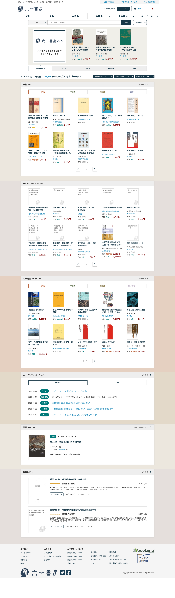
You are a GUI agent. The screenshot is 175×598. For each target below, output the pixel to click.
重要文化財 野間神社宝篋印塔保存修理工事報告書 (73, 509)
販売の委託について (102, 76)
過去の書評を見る (141, 427)
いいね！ (56, 494)
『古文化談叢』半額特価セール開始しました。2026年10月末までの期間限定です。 (83, 409)
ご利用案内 (110, 2)
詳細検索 (139, 22)
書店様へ (47, 560)
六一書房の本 (26, 552)
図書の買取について (143, 76)
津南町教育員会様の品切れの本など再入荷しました (71, 403)
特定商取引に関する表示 (118, 563)
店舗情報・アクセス (130, 2)
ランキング (25, 556)
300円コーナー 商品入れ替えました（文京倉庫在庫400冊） (75, 415)
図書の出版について (122, 76)
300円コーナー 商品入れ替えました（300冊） (70, 391)
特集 (22, 563)
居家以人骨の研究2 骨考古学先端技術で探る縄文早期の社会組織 (105, 50)
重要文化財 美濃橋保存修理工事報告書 (68, 479)
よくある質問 (150, 2)
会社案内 (94, 552)
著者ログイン (72, 563)
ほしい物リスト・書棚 (52, 556)
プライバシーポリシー (117, 559)
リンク (93, 563)
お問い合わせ (96, 559)
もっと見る (143, 84)
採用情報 (112, 552)
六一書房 (75, 56)
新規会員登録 (110, 8)
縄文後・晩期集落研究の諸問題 (65, 441)
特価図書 (24, 560)
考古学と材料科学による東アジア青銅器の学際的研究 (81, 50)
